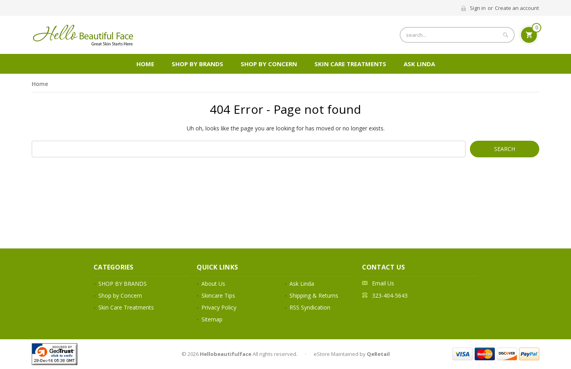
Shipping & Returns (313, 295)
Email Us (383, 283)
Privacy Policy (218, 307)
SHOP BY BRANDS (197, 64)
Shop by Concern (269, 64)
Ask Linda (419, 64)
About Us (213, 283)
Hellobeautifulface (225, 354)
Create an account (517, 7)
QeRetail (378, 354)
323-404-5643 (390, 295)
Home (145, 64)
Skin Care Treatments (350, 64)
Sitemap (211, 319)
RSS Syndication (309, 307)
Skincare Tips (218, 295)
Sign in (478, 7)
